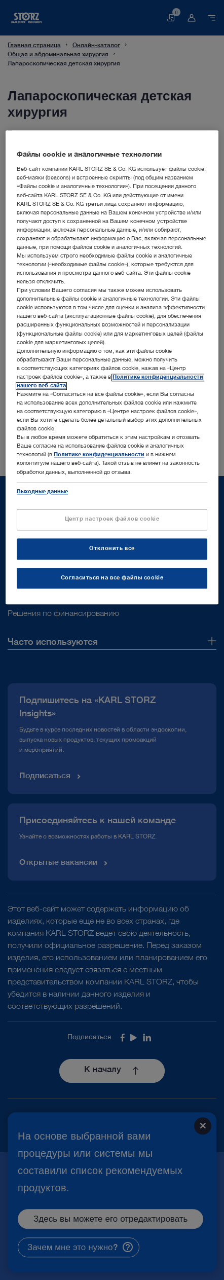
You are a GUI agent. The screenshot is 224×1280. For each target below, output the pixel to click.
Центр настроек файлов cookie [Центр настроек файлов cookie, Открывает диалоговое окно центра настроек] (112, 519)
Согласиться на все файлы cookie (112, 578)
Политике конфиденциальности (99, 455)
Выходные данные (42, 492)
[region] (112, 367)
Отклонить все (111, 549)
